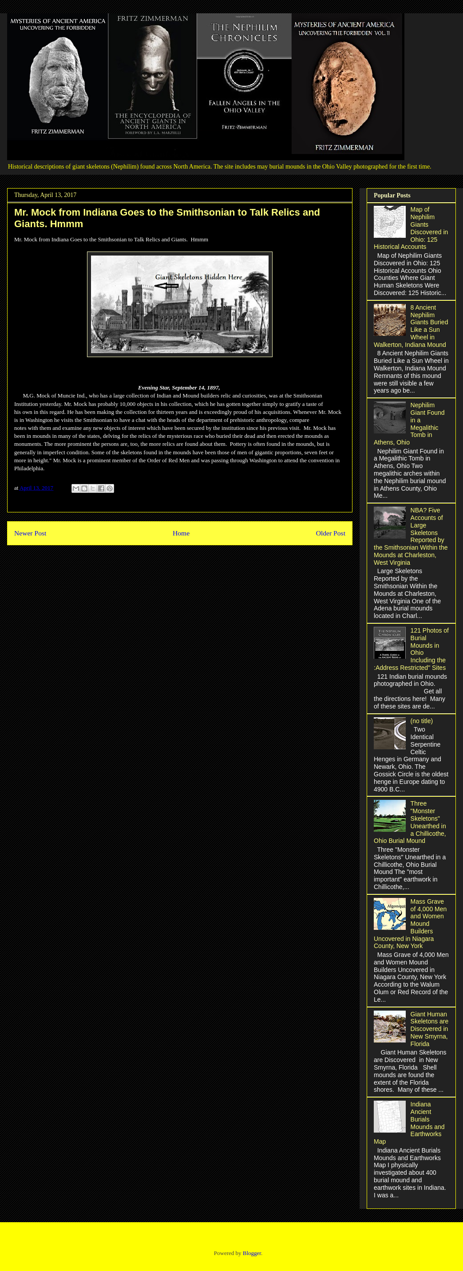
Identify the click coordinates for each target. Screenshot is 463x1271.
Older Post (330, 533)
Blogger (252, 1253)
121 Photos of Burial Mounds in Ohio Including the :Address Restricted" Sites (411, 649)
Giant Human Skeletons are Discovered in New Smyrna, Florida (430, 1029)
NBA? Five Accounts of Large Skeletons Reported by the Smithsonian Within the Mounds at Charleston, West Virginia (411, 536)
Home (181, 533)
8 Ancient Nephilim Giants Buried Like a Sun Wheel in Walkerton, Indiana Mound (411, 326)
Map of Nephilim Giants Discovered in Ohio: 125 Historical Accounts (411, 228)
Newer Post (30, 533)
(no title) (422, 720)
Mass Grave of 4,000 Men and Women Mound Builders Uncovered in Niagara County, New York (410, 924)
